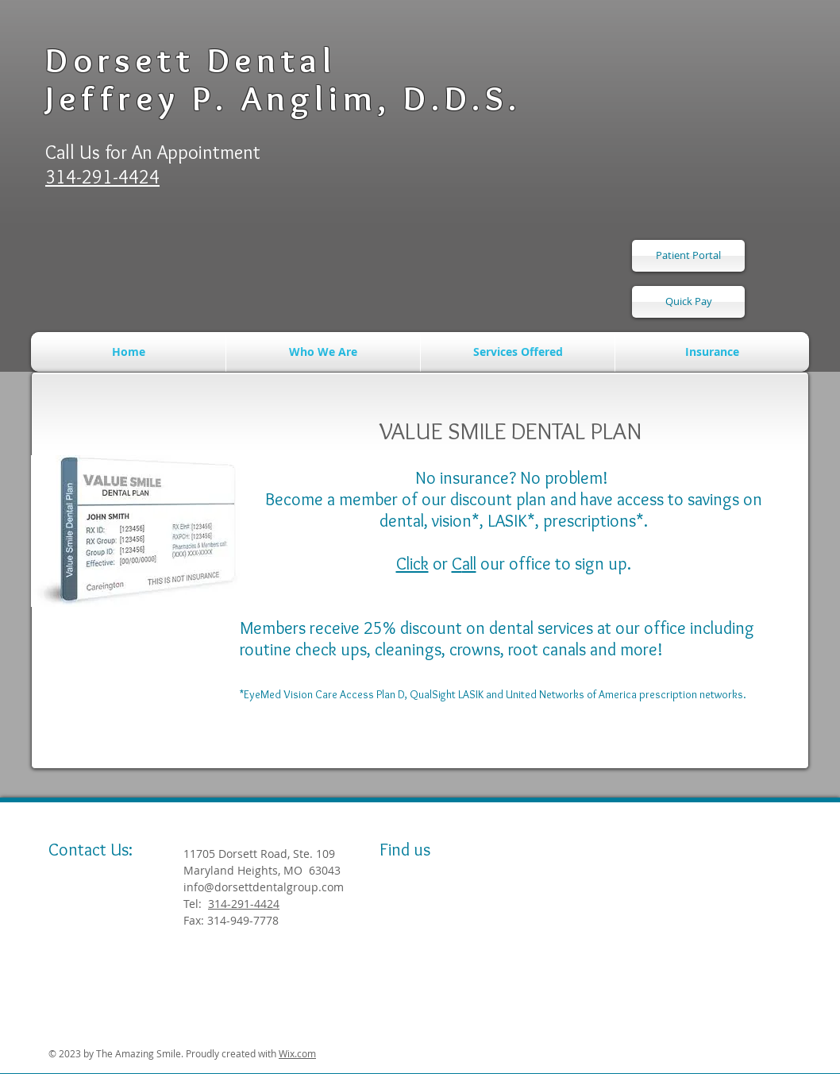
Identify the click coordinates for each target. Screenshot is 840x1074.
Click (412, 563)
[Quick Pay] (688, 302)
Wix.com (297, 1053)
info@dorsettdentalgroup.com (263, 886)
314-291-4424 (243, 903)
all (469, 563)
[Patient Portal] (688, 256)
